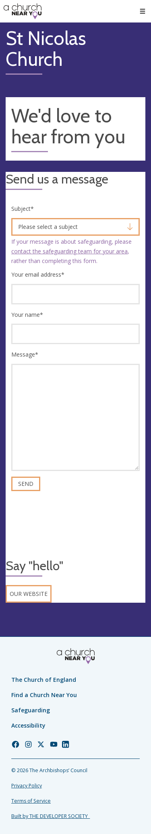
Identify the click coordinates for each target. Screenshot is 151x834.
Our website (29, 593)
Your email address (37, 274)
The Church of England (43, 679)
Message (24, 354)
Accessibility (28, 725)
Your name (27, 314)
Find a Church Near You (44, 695)
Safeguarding (30, 710)
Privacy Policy (26, 785)
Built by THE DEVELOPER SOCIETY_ (50, 816)
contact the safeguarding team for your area (69, 251)
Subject (22, 208)
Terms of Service (31, 800)
